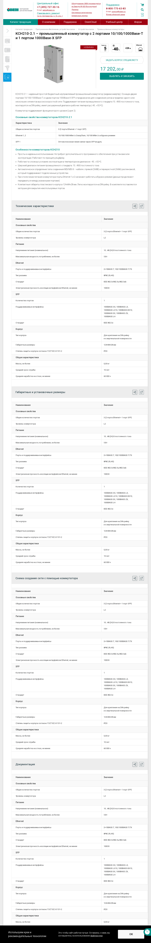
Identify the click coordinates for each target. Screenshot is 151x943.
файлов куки (96, 936)
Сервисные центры (80, 16)
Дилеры (75, 10)
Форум (138, 22)
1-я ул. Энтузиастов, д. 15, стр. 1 (50, 16)
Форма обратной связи (115, 14)
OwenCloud (90, 22)
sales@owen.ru (49, 10)
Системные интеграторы (82, 13)
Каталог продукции (20, 22)
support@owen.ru (119, 12)
